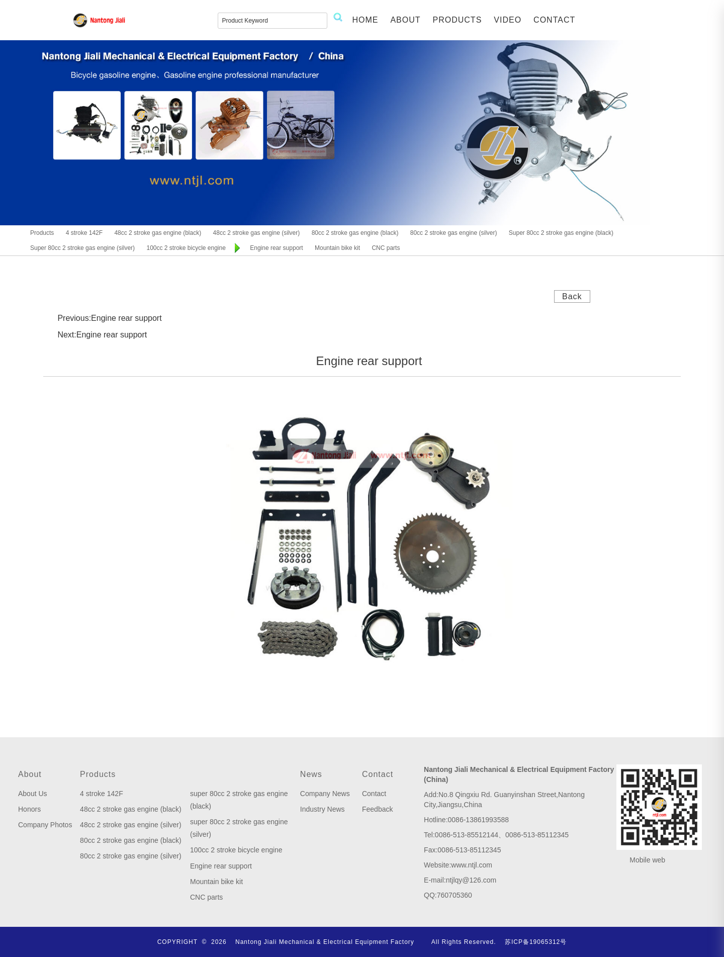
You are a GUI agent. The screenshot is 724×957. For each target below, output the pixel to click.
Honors (29, 809)
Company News (325, 794)
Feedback (377, 809)
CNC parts (206, 897)
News (311, 774)
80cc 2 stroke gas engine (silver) (131, 856)
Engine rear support (221, 866)
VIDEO (507, 20)
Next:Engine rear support (102, 334)
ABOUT (405, 20)
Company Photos (45, 825)
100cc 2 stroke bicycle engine (236, 850)
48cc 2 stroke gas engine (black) (131, 809)
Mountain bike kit (216, 882)
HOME (365, 20)
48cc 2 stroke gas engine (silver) (131, 825)
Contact (377, 774)
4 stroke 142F (101, 794)
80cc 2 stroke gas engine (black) (131, 840)
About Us (32, 794)
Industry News (322, 809)
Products (98, 774)
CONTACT (554, 20)
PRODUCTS (457, 20)
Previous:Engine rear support (109, 318)
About (30, 774)
